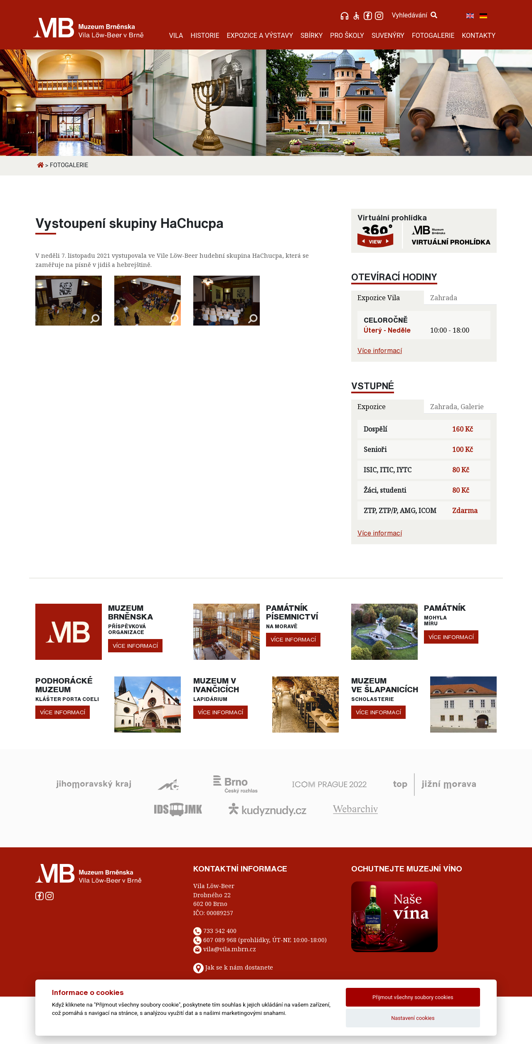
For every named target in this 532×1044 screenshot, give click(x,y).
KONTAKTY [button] (478, 35)
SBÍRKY (311, 35)
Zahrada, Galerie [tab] (457, 406)
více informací (135, 646)
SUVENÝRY (388, 35)
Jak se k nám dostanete (239, 967)
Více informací (379, 350)
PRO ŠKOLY (347, 35)
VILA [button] (176, 35)
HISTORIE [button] (205, 35)
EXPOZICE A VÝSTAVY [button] (260, 35)
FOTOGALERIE (433, 35)
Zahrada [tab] (443, 297)
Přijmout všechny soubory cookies (412, 997)
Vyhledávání (414, 15)
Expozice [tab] (371, 406)
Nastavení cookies (412, 1018)
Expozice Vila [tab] (378, 297)
